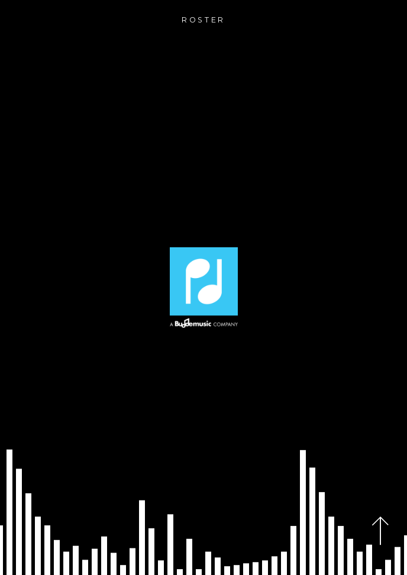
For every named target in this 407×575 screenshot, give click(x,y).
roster (203, 19)
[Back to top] (380, 530)
